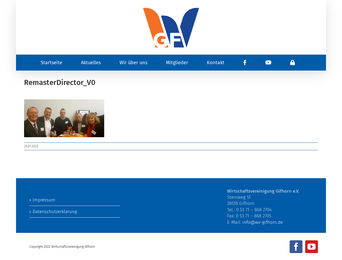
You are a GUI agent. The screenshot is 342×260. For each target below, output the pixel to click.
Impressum (44, 200)
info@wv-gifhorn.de (262, 222)
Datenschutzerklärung (55, 211)
